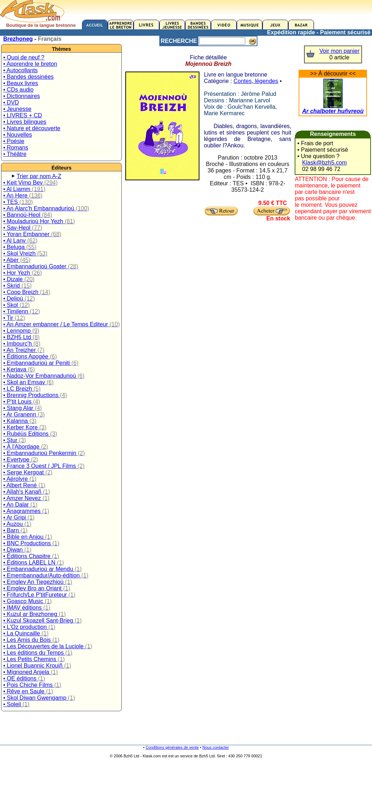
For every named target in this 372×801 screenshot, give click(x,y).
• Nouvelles (17, 135)
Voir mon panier (339, 51)
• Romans (15, 148)
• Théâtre (14, 154)
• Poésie (13, 141)
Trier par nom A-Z (38, 176)
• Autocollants (20, 70)
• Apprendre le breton (30, 64)
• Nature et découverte (31, 128)
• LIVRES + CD (22, 115)
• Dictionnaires (21, 96)
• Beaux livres (20, 83)
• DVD (11, 102)
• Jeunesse (17, 109)
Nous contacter (215, 747)
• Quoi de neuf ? (23, 57)
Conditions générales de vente (172, 747)
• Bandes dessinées (28, 77)
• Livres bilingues (24, 122)
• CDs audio (18, 90)
